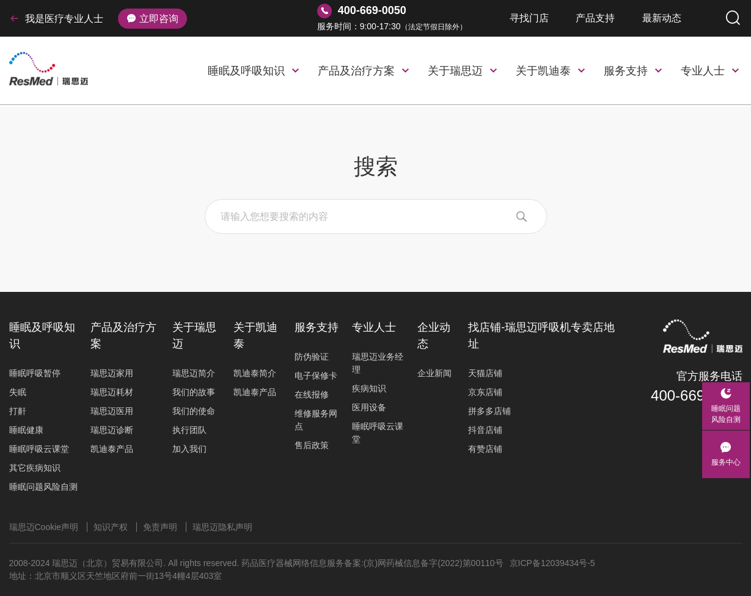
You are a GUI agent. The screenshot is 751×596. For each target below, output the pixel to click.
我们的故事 (193, 392)
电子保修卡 (316, 375)
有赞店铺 (485, 449)
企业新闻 (434, 373)
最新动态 (661, 18)
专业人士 (703, 71)
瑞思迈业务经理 (377, 363)
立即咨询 (152, 18)
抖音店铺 (485, 430)
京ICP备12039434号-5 (552, 563)
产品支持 (595, 18)
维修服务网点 (316, 420)
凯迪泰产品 (111, 449)
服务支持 (626, 71)
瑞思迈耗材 (111, 392)
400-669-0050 (696, 395)
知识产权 (110, 527)
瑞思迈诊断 (111, 430)
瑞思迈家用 (111, 373)
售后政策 (312, 445)
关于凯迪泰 (543, 71)
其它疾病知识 (34, 468)
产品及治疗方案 (356, 71)
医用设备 (369, 407)
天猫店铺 (485, 373)
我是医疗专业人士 (56, 18)
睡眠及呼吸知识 (246, 71)
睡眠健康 (26, 430)
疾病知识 (369, 388)
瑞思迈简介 (193, 373)
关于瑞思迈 (455, 71)
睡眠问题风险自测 (43, 487)
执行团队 (189, 430)
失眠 (17, 392)
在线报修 (312, 394)
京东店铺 (485, 392)
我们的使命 (193, 411)
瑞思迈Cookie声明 (44, 527)
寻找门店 (529, 18)
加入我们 (189, 449)
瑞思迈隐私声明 (222, 527)
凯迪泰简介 (254, 373)
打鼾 (17, 411)
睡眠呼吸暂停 (34, 373)
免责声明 (160, 527)
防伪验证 (312, 357)
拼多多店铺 (489, 411)
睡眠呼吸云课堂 (39, 449)
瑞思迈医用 (111, 411)
